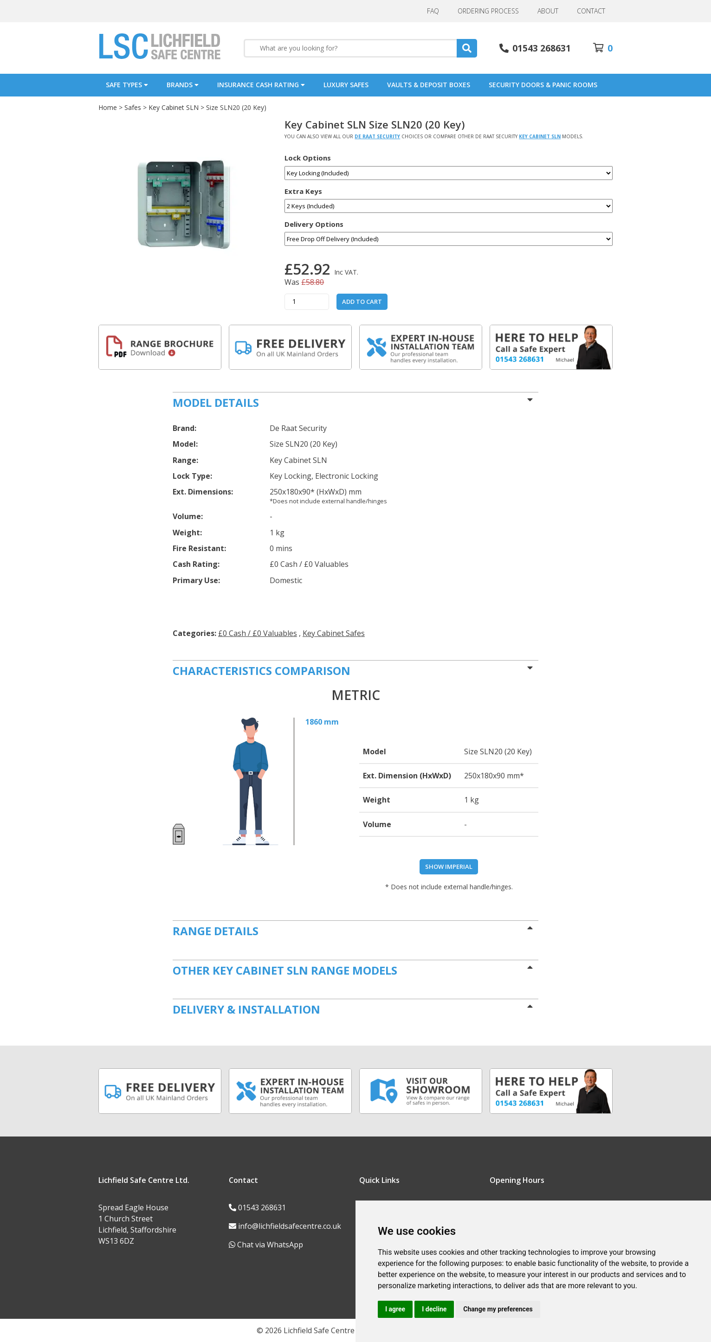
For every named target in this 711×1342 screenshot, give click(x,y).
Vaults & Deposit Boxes (428, 84)
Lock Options (307, 158)
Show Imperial (448, 866)
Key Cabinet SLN (174, 107)
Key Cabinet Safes (334, 633)
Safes (132, 107)
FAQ (433, 10)
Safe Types (127, 84)
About (547, 10)
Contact (591, 10)
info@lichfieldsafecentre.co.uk (289, 1226)
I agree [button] (395, 1309)
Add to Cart (362, 301)
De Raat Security (377, 136)
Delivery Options (313, 224)
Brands (183, 84)
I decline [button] (434, 1309)
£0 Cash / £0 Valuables (257, 633)
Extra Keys (303, 191)
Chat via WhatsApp (270, 1244)
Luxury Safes (345, 84)
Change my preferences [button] (497, 1309)
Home (107, 107)
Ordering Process (488, 10)
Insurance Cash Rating (261, 84)
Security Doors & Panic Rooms (543, 84)
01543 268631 (262, 1207)
